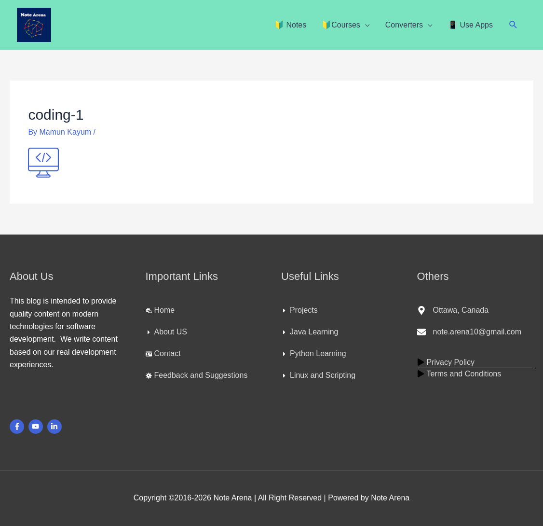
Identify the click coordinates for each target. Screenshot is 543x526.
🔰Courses (341, 25)
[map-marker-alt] (453, 310)
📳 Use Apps (470, 25)
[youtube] (36, 426)
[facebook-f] (18, 426)
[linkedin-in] (55, 426)
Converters (404, 25)
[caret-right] (166, 332)
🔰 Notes (290, 25)
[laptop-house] (160, 310)
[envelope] (469, 332)
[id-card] (163, 353)
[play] (446, 362)
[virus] (197, 375)
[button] (513, 25)
